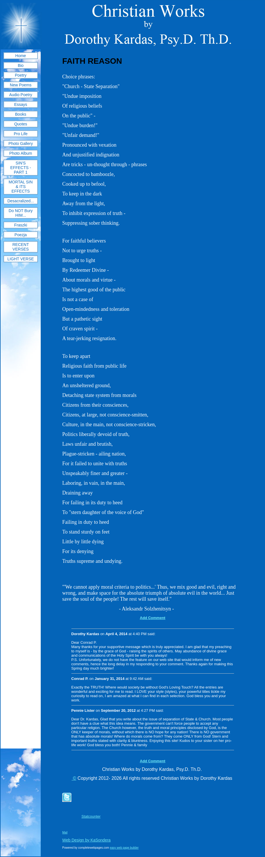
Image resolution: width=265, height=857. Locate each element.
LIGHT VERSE (20, 259)
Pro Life (21, 133)
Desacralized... (20, 201)
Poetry (20, 75)
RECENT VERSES (20, 246)
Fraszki (20, 225)
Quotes (20, 124)
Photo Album (20, 153)
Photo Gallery (21, 143)
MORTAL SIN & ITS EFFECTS (21, 186)
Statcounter (91, 816)
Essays (20, 104)
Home (20, 55)
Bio (21, 65)
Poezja (21, 234)
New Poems (20, 85)
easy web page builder (124, 847)
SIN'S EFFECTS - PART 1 (20, 167)
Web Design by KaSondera (86, 840)
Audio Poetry (20, 94)
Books (20, 114)
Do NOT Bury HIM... (21, 213)
